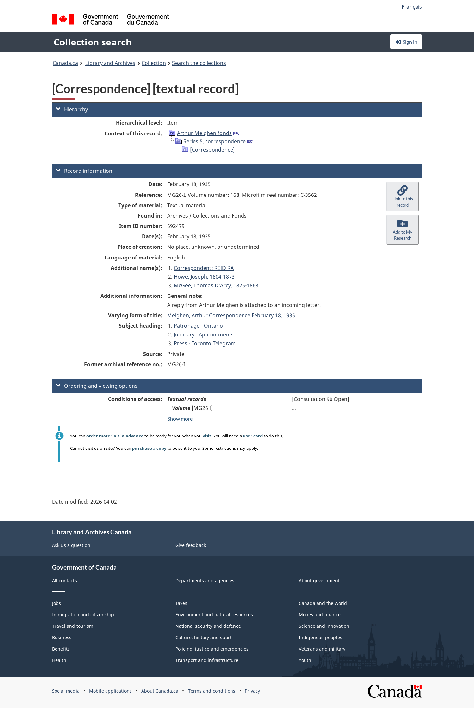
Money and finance (320, 615)
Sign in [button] (406, 42)
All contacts (64, 580)
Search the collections (199, 63)
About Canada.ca (159, 691)
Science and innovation (324, 626)
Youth (305, 660)
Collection (154, 63)
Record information (84, 170)
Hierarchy (72, 109)
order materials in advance (114, 436)
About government (319, 580)
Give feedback (190, 545)
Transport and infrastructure (206, 660)
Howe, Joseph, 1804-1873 (204, 276)
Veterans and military (322, 649)
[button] (402, 196)
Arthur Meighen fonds (204, 133)
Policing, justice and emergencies (212, 649)
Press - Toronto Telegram (205, 343)
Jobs (56, 603)
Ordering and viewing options (97, 385)
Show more (180, 418)
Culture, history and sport (203, 637)
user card (253, 436)
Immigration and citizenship (83, 615)
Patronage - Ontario (198, 325)
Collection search (92, 42)
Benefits (61, 649)
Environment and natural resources (214, 615)
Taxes (181, 603)
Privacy (252, 691)
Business (61, 637)
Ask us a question (71, 545)
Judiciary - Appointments (204, 334)
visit (207, 436)
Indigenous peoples (320, 637)
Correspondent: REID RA (204, 268)
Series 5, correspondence (214, 141)
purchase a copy (149, 448)
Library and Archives (110, 63)
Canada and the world (323, 603)
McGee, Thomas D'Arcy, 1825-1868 (216, 285)
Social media (66, 691)
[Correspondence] (212, 149)
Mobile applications (110, 691)
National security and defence (208, 626)
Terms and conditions (211, 691)
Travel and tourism (72, 626)
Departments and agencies (204, 580)
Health (59, 660)
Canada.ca (65, 63)
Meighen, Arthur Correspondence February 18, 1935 (231, 315)
